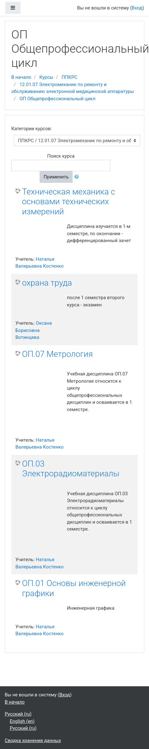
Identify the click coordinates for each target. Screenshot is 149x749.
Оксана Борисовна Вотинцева (33, 330)
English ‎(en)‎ (22, 721)
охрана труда (47, 282)
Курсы (46, 77)
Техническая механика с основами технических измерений (68, 201)
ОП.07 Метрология (57, 354)
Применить (56, 177)
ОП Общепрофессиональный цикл (57, 99)
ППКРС (69, 77)
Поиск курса (60, 156)
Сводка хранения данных (33, 740)
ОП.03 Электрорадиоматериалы (70, 469)
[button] (78, 177)
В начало (21, 77)
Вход (137, 8)
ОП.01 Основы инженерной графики (74, 588)
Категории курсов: (31, 128)
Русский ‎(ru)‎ (18, 714)
